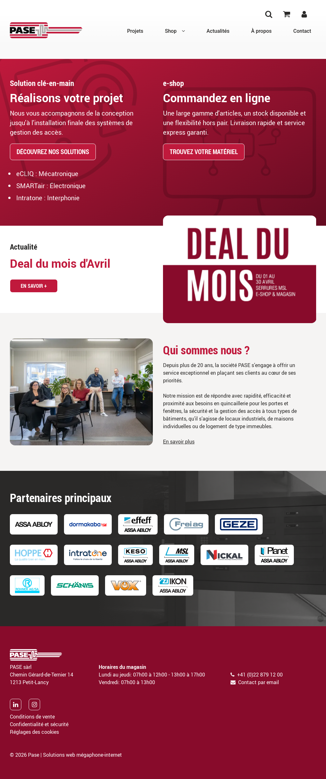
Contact (302, 31)
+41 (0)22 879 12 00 (260, 674)
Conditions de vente (32, 716)
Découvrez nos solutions (53, 151)
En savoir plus (179, 441)
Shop (171, 31)
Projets (135, 31)
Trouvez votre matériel (204, 151)
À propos (261, 31)
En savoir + (34, 285)
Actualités (218, 31)
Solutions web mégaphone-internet (82, 754)
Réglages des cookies (34, 731)
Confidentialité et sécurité (39, 724)
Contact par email (258, 682)
